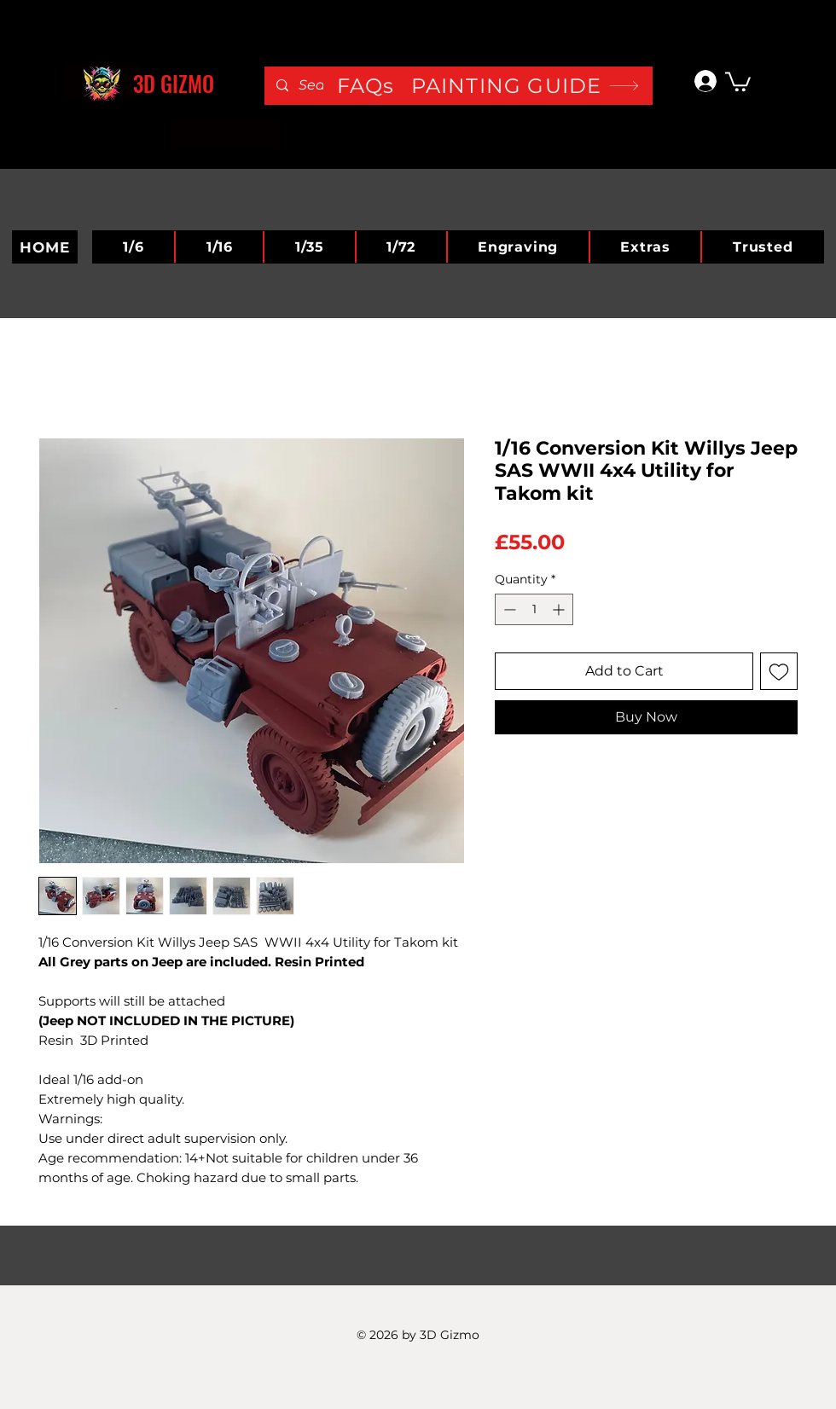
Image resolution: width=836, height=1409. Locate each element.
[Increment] (560, 609)
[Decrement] (508, 609)
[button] (738, 80)
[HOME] (45, 247)
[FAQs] (384, 86)
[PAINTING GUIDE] (525, 86)
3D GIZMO (173, 83)
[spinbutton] (534, 609)
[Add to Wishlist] (779, 671)
